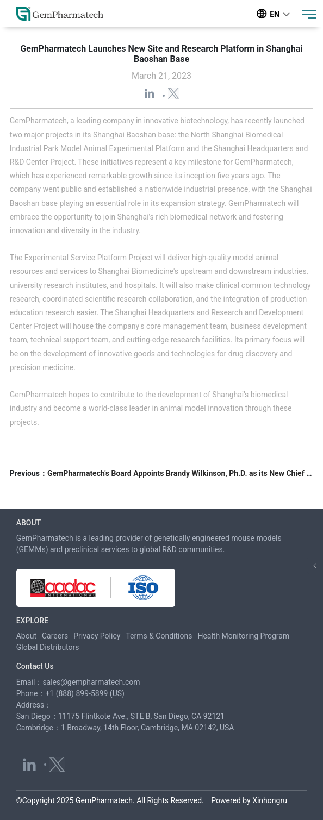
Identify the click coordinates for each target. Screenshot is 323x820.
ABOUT (28, 522)
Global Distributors (47, 647)
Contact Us (35, 666)
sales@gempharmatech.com (91, 682)
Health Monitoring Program (243, 635)
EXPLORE (32, 620)
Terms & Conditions (159, 635)
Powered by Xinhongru (249, 800)
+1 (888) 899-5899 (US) (85, 693)
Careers (55, 635)
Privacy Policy (96, 635)
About (26, 635)
